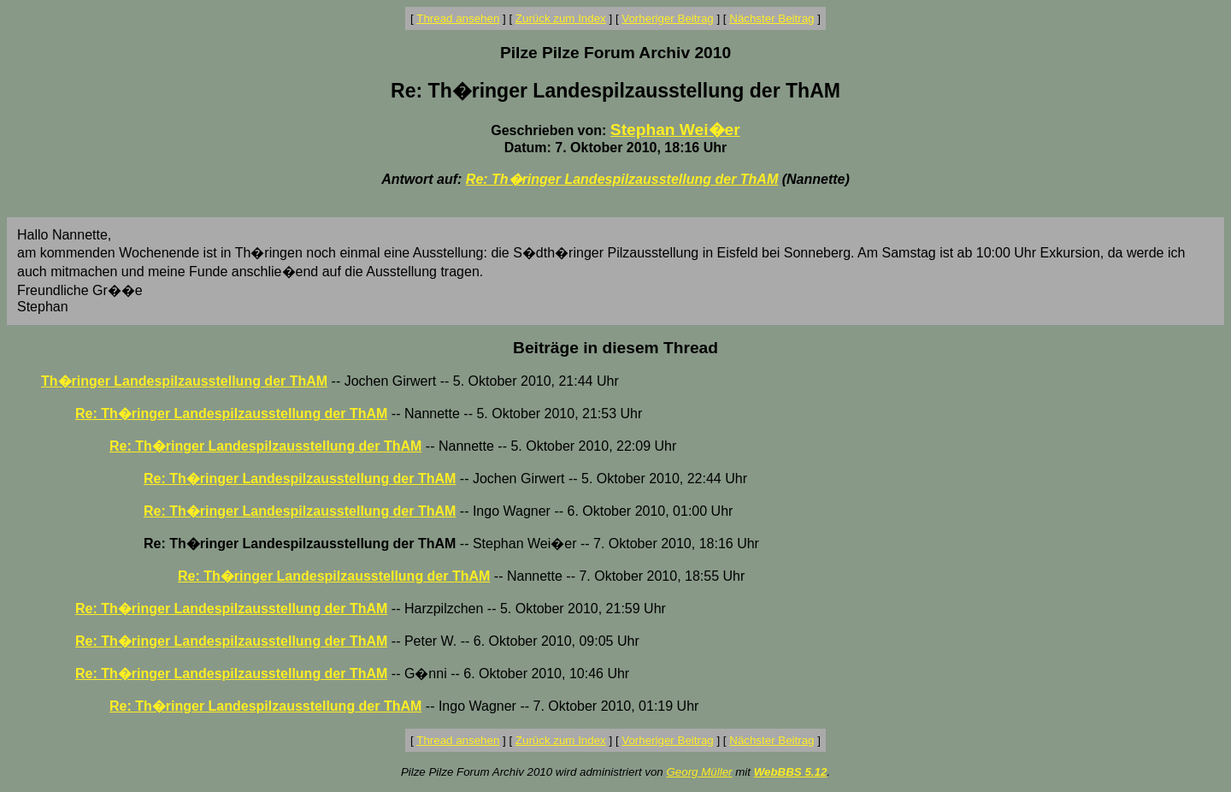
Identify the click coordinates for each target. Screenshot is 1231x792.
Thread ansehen (457, 18)
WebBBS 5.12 (791, 771)
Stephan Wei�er (675, 130)
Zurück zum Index (560, 18)
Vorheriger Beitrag (667, 18)
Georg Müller (699, 771)
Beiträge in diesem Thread (615, 348)
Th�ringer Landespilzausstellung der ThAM (184, 381)
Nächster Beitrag (771, 18)
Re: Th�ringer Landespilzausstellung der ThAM (622, 179)
